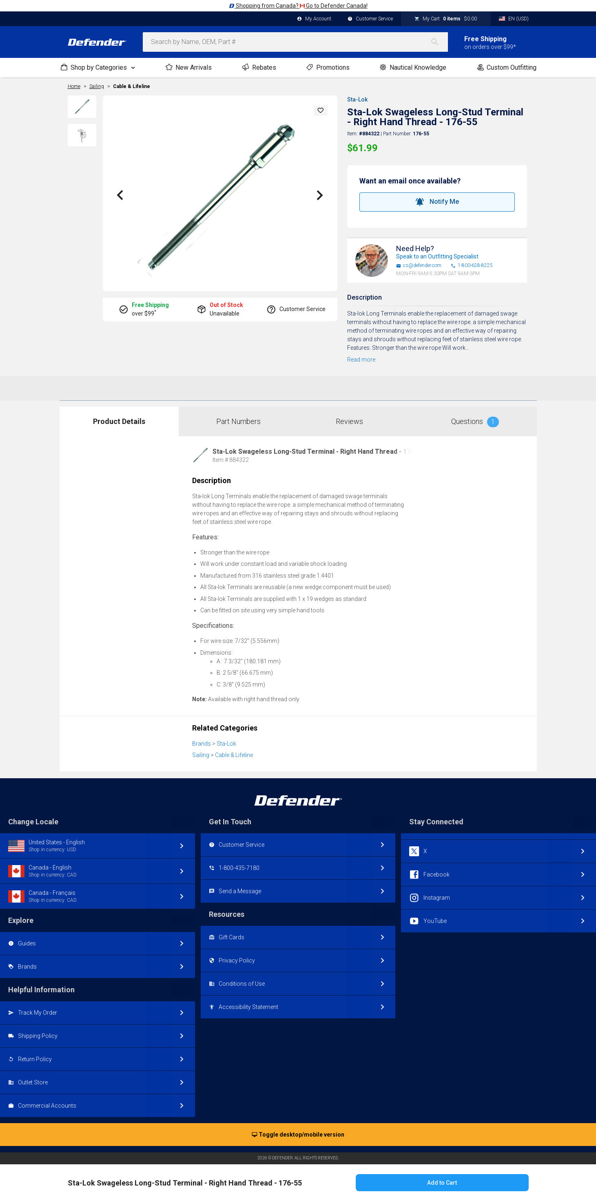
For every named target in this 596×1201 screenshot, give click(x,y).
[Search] (439, 42)
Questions (475, 422)
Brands (201, 743)
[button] (321, 110)
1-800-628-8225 (472, 266)
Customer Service (370, 19)
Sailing (200, 755)
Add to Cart (442, 1182)
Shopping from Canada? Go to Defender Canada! (298, 5)
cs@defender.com (418, 266)
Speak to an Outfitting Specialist (437, 256)
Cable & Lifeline (131, 86)
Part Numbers (238, 421)
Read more (361, 359)
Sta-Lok (357, 99)
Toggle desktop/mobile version (298, 1135)
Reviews (349, 421)
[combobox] (295, 42)
